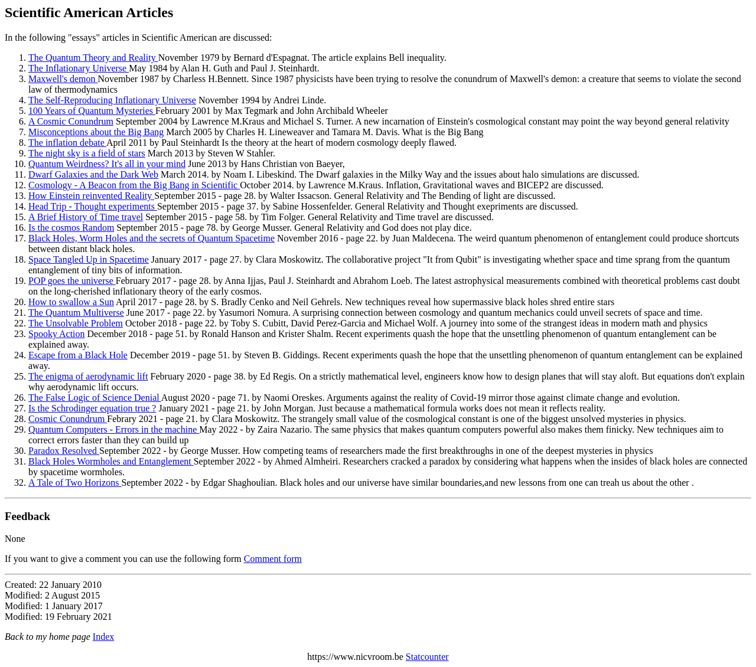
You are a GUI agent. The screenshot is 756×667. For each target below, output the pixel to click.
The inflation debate (67, 143)
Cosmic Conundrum (67, 419)
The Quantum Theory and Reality (93, 58)
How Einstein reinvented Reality (91, 196)
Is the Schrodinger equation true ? (92, 408)
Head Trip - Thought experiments (92, 206)
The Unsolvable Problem (75, 323)
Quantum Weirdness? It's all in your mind (106, 164)
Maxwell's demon (63, 79)
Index (103, 637)
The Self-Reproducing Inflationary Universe (112, 100)
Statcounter (427, 657)
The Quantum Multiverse (76, 313)
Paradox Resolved (63, 451)
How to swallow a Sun (71, 302)
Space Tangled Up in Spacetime (88, 259)
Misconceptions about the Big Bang (96, 132)
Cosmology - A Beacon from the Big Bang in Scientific (134, 185)
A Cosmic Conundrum (70, 121)
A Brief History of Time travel (85, 217)
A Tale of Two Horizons (75, 483)
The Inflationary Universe (78, 68)
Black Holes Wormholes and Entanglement (111, 461)
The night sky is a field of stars (86, 153)
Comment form (273, 559)
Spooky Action (56, 334)
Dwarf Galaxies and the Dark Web (93, 174)
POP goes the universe (72, 281)
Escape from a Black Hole (78, 355)
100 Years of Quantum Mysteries (91, 111)
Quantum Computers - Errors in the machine (113, 429)
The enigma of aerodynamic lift (88, 376)
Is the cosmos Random (71, 228)
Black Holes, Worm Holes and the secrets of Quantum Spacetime (151, 238)
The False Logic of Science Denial (94, 398)
